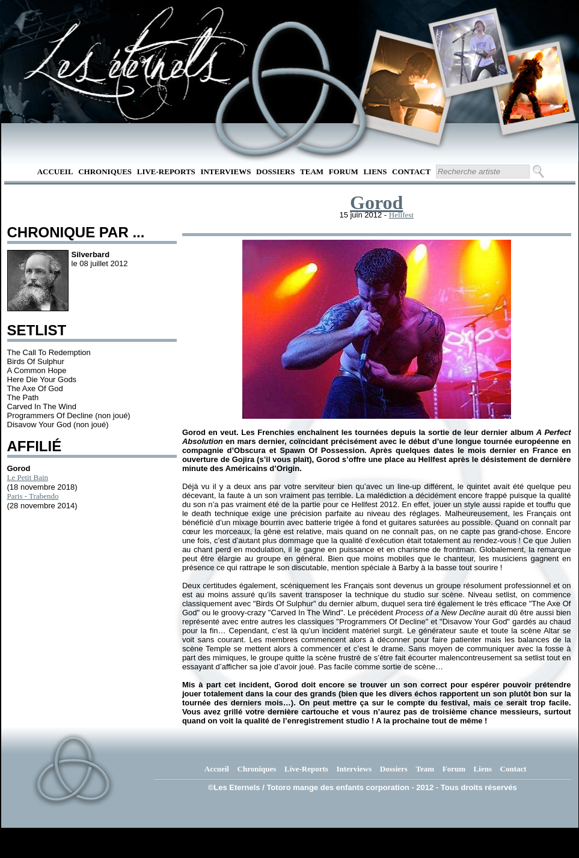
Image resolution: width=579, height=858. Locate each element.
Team (311, 171)
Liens (375, 171)
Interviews (225, 171)
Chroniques (105, 171)
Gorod (376, 202)
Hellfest (401, 214)
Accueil (55, 171)
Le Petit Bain (28, 477)
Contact (411, 171)
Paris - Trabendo (33, 495)
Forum (343, 171)
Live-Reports (166, 171)
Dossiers (275, 171)
